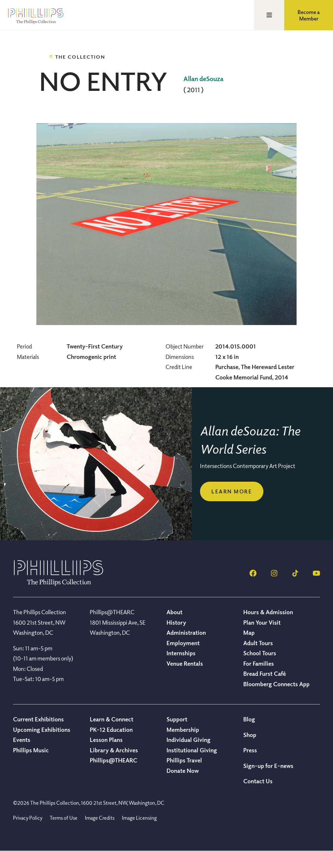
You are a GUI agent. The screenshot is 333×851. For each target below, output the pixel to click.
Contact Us (258, 781)
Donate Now (182, 770)
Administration (186, 632)
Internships (180, 653)
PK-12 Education (111, 729)
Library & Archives (114, 750)
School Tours (259, 653)
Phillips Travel (184, 760)
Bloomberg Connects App (276, 684)
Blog (249, 719)
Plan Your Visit (262, 622)
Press (250, 750)
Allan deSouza (203, 79)
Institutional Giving (191, 750)
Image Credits (99, 818)
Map (249, 632)
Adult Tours (258, 642)
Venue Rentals (184, 663)
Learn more (231, 491)
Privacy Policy (27, 818)
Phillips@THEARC (113, 760)
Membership (182, 729)
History (176, 622)
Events (21, 739)
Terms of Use (63, 818)
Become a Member (309, 15)
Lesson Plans (106, 739)
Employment (183, 642)
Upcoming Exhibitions (41, 729)
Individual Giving (188, 739)
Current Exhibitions (38, 719)
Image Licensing (139, 818)
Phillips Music (31, 750)
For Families (258, 663)
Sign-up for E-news (268, 765)
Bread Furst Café (264, 673)
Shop (249, 734)
